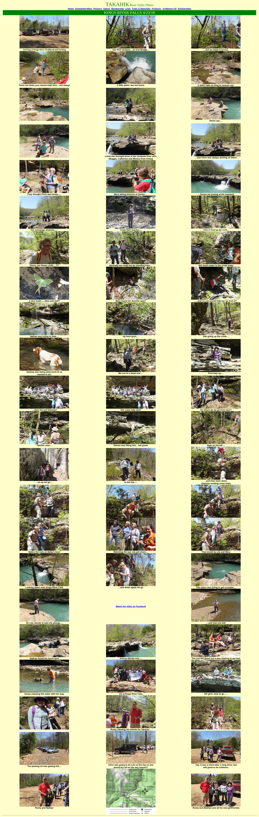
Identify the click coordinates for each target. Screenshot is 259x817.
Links (128, 8)
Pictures (97, 8)
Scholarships (184, 8)
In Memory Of (169, 8)
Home (71, 8)
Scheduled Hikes (83, 8)
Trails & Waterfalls (141, 8)
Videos (106, 8)
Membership (117, 8)
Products (157, 8)
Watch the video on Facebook (131, 606)
